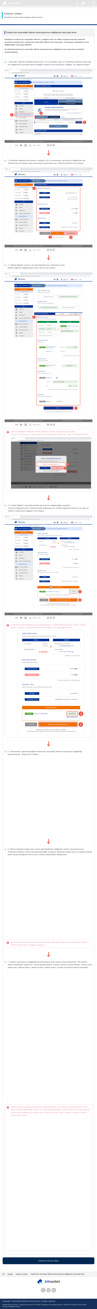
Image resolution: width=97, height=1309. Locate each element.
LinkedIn (54, 1290)
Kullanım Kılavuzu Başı (49, 1261)
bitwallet (12, 3)
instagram (48, 1290)
